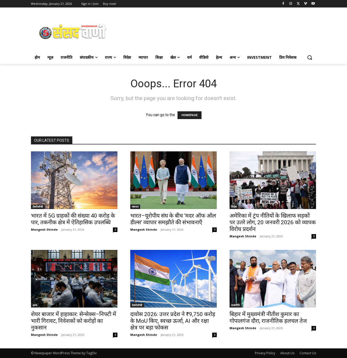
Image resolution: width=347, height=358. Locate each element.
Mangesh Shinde (44, 229)
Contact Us (307, 353)
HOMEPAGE (190, 115)
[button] (309, 57)
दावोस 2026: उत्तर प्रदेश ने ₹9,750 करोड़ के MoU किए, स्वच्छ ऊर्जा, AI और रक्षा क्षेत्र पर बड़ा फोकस (172, 321)
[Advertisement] (216, 31)
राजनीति (235, 305)
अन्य (35, 305)
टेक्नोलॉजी (38, 206)
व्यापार (135, 206)
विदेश (234, 206)
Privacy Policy (265, 353)
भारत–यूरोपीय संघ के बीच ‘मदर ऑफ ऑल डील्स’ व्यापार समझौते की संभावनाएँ (173, 219)
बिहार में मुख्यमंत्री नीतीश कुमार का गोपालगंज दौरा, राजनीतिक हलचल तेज (268, 317)
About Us (287, 353)
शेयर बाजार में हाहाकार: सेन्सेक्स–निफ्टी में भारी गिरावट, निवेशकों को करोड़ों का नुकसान (73, 321)
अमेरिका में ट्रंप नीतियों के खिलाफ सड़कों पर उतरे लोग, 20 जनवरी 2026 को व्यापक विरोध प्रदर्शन (273, 222)
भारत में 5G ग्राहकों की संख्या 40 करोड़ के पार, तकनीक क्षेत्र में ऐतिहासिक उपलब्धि (73, 219)
